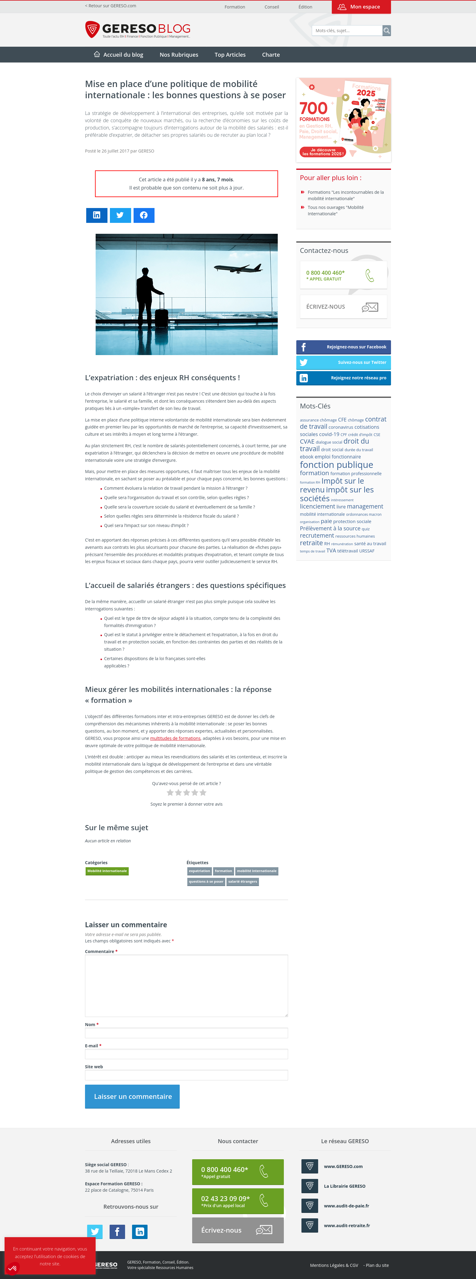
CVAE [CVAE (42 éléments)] (307, 441)
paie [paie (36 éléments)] (326, 521)
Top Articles (230, 54)
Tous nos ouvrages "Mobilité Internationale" (336, 210)
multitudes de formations (175, 738)
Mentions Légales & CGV (334, 1265)
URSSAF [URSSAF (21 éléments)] (366, 551)
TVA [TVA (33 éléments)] (331, 550)
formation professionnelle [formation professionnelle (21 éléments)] (356, 473)
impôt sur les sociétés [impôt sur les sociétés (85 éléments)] (337, 494)
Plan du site (377, 1265)
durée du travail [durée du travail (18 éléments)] (359, 449)
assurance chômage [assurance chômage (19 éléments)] (318, 420)
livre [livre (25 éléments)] (340, 507)
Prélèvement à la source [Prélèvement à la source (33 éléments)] (330, 528)
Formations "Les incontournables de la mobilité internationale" (346, 195)
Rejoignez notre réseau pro (342, 378)
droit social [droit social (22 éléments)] (332, 449)
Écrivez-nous (342, 308)
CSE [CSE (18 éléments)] (377, 434)
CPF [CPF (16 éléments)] (344, 434)
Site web (94, 1066)
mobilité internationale (257, 870)
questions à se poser (206, 881)
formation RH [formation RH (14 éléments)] (310, 482)
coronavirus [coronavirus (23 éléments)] (340, 427)
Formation (235, 7)
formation (223, 870)
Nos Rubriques (179, 54)
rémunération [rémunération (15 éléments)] (342, 544)
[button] (12, 1268)
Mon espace (365, 6)
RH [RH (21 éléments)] (327, 543)
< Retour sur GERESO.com (110, 5)
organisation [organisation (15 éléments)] (310, 521)
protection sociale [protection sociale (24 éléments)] (352, 521)
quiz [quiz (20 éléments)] (366, 529)
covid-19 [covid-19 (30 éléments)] (329, 434)
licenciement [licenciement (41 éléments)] (317, 506)
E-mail (93, 1046)
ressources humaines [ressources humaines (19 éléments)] (355, 536)
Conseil (272, 7)
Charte (271, 54)
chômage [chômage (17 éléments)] (356, 420)
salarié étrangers (242, 881)
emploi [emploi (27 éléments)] (323, 456)
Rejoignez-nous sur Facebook (342, 347)
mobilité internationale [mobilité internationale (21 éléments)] (322, 514)
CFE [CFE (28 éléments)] (342, 419)
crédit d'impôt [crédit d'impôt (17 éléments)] (360, 434)
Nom (92, 1024)
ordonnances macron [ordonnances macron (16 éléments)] (364, 514)
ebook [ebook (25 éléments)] (307, 457)
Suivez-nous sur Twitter (342, 363)
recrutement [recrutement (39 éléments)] (317, 535)
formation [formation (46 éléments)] (314, 472)
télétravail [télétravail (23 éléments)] (347, 551)
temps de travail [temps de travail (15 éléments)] (312, 551)
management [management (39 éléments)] (365, 506)
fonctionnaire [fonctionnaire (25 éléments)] (346, 457)
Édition (305, 7)
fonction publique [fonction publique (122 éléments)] (336, 464)
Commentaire (101, 951)
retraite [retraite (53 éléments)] (311, 542)
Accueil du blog (123, 54)
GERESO (146, 151)
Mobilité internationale (107, 870)
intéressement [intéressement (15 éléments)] (342, 500)
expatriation (199, 870)
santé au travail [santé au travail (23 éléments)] (370, 543)
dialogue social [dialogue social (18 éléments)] (329, 442)
